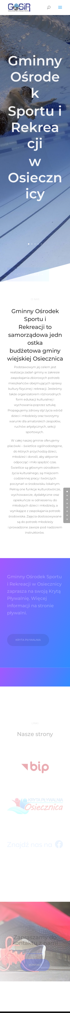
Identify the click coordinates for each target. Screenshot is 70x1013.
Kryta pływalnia (28, 640)
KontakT (35, 968)
